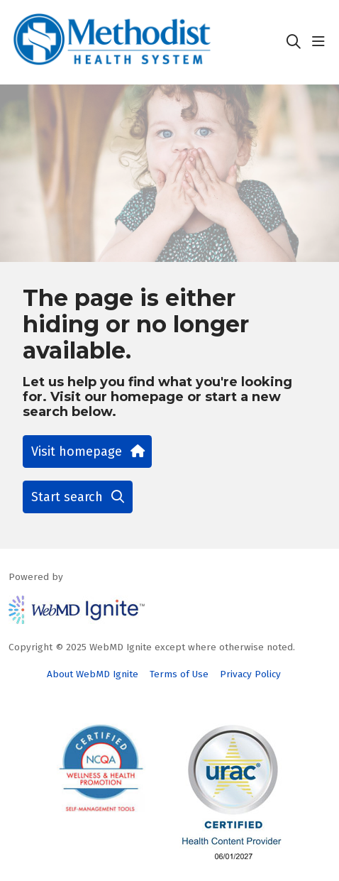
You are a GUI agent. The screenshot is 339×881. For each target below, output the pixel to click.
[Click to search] (294, 42)
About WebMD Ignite (92, 674)
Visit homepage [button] (87, 451)
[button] (321, 42)
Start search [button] (77, 497)
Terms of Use (179, 674)
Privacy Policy (250, 674)
